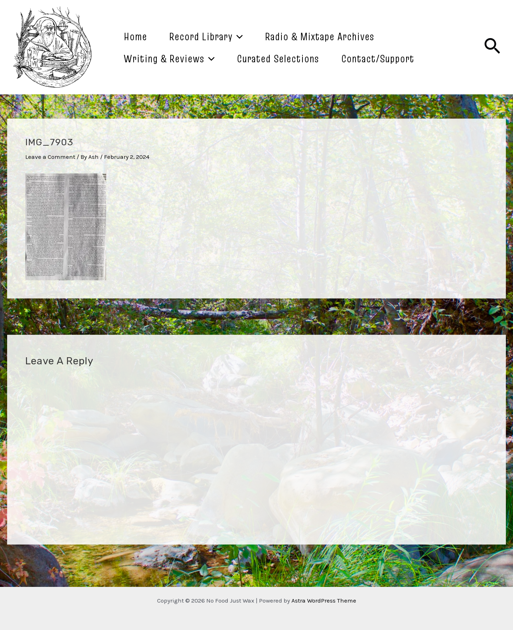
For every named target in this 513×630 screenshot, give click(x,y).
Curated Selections (278, 58)
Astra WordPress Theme (323, 600)
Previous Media (33, 317)
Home (135, 36)
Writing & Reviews (169, 58)
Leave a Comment (50, 156)
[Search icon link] (492, 47)
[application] (238, 36)
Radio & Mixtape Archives (319, 36)
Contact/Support (377, 58)
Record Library (206, 36)
